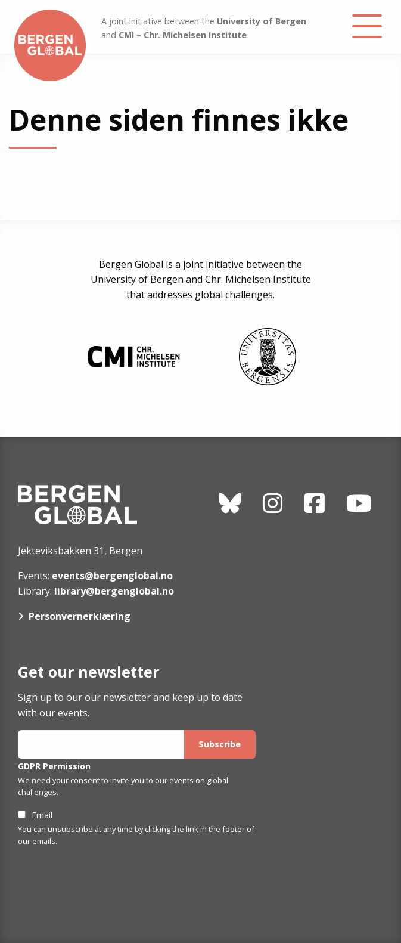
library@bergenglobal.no (114, 591)
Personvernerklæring (79, 616)
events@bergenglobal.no (112, 575)
